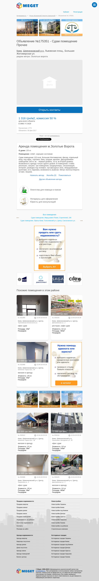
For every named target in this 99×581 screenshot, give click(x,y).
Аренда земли (21, 550)
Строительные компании (60, 529)
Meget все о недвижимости (25, 571)
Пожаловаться (65, 175)
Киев (19, 51)
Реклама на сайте (22, 529)
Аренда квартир (22, 538)
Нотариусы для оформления (44, 199)
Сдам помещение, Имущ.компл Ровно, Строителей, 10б (51, 218)
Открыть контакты (49, 109)
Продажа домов (22, 510)
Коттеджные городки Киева (60, 541)
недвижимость (55, 135)
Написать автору (37, 175)
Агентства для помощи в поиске (45, 190)
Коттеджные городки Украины (61, 538)
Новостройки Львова (58, 523)
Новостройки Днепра (58, 513)
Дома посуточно (22, 547)
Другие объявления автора (50, 179)
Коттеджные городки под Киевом (62, 544)
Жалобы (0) (51, 175)
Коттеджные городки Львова (61, 557)
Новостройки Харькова (59, 519)
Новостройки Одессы (59, 516)
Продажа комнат (22, 507)
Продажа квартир (22, 504)
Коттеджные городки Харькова (62, 554)
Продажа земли (22, 513)
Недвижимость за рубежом (25, 519)
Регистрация (77, 12)
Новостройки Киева (58, 507)
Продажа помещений (24, 516)
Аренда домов (21, 544)
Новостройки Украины (59, 504)
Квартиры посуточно (23, 541)
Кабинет (66, 12)
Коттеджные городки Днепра (61, 547)
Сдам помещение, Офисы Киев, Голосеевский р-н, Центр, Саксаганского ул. (47, 221)
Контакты (20, 526)
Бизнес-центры (22, 557)
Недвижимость (21, 15)
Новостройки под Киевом (60, 510)
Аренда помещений (23, 554)
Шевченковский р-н (33, 51)
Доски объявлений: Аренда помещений (42, 15)
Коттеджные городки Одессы (61, 550)
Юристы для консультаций (43, 202)
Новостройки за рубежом (60, 526)
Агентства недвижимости (25, 523)
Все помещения (49, 215)
